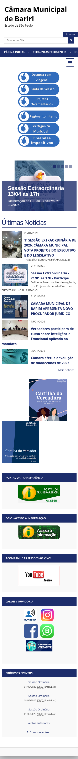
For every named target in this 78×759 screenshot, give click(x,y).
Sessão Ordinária (39, 682)
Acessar (70, 34)
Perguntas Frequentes (49, 52)
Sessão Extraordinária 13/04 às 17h (36, 191)
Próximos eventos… (39, 732)
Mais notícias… (67, 370)
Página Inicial (14, 52)
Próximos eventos (19, 673)
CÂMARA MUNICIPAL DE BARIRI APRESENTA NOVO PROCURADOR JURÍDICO (52, 308)
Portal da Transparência (24, 477)
